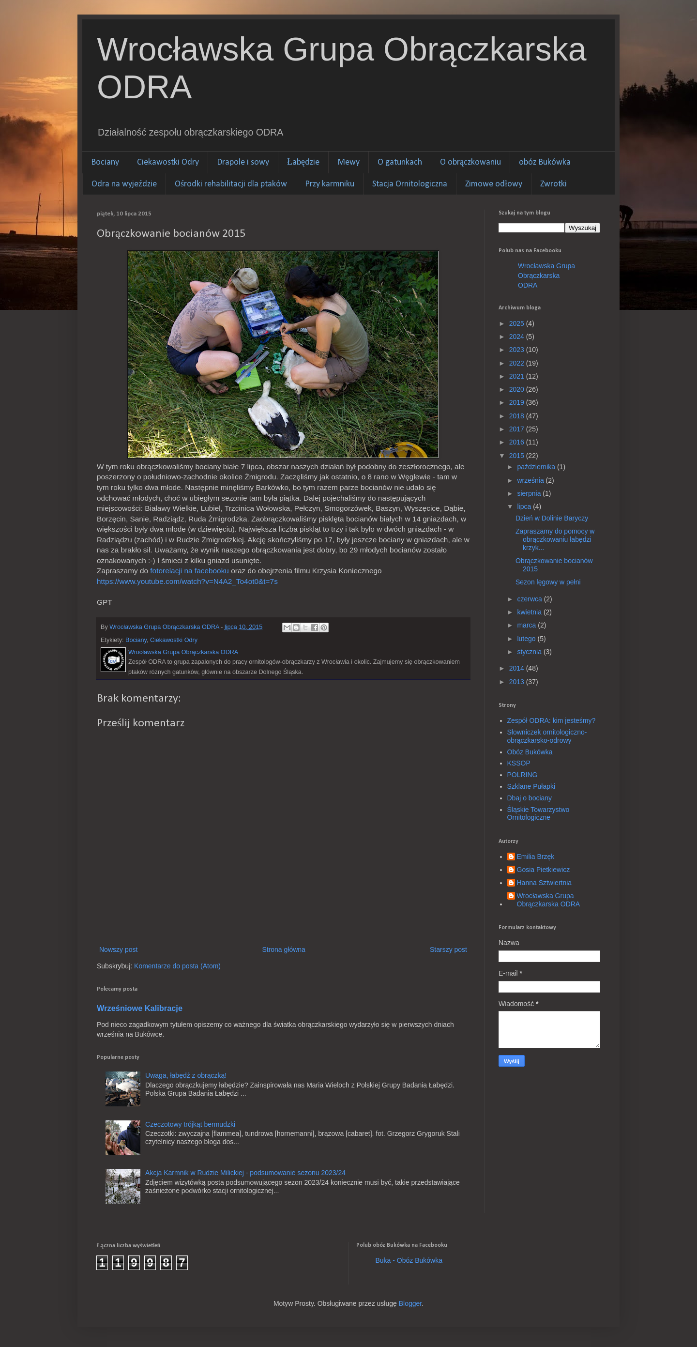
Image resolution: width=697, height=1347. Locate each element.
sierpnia (530, 493)
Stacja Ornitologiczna (409, 184)
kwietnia (530, 612)
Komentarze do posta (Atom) (177, 966)
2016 (517, 442)
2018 (517, 416)
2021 (517, 376)
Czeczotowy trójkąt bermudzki (190, 1124)
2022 (517, 363)
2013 (517, 682)
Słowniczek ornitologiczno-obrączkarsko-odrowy (547, 736)
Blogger (410, 1303)
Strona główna (283, 949)
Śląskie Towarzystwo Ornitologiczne (538, 814)
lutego (527, 639)
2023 (517, 349)
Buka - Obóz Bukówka (409, 1260)
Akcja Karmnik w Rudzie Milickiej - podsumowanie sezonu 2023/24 (245, 1173)
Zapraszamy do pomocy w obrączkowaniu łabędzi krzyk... (554, 539)
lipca (525, 506)
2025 (517, 323)
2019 (517, 402)
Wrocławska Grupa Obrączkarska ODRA (546, 275)
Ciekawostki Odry (168, 162)
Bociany (105, 162)
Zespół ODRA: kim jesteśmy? (551, 720)
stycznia (530, 652)
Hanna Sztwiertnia (544, 883)
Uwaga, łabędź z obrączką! (186, 1075)
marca (527, 625)
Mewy (348, 162)
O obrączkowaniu (470, 162)
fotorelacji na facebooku (189, 570)
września (531, 480)
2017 (517, 429)
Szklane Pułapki (531, 786)
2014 (517, 668)
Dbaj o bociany (529, 798)
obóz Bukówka (545, 162)
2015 (517, 455)
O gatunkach (400, 162)
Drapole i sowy (243, 162)
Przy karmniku (329, 184)
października (537, 467)
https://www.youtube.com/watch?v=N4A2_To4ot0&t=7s (187, 581)
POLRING (522, 775)
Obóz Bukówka (530, 752)
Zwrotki (553, 184)
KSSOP (518, 763)
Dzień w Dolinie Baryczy (551, 518)
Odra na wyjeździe (124, 184)
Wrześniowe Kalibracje (139, 1008)
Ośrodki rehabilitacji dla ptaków (231, 184)
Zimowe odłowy (493, 184)
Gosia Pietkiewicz (543, 869)
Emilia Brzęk (536, 856)
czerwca (530, 599)
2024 (517, 336)
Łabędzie (303, 162)
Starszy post (448, 949)
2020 (517, 389)
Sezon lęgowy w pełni (548, 582)
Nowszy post (118, 949)
